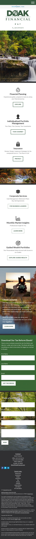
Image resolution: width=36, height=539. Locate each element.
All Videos (18, 486)
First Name (4, 354)
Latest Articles (18, 485)
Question (4, 427)
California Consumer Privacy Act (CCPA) (9, 511)
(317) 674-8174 (17, 28)
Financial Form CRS (7, 489)
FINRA (16, 519)
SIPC (19, 519)
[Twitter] (15, 24)
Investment (18, 475)
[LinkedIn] (17, 24)
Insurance (18, 478)
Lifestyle (18, 483)
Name (3, 401)
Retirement (18, 473)
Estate (18, 477)
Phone (3, 418)
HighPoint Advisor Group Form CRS (8, 492)
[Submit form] (8, 383)
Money (18, 481)
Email (3, 373)
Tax (18, 480)
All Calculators (18, 488)
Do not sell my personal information (22, 512)
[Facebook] (2, 468)
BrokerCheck (30, 493)
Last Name (4, 363)
